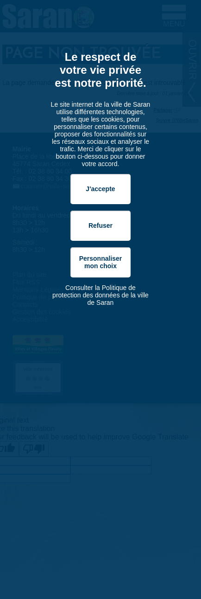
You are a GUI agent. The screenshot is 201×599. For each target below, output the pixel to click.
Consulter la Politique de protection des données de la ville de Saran (100, 295)
